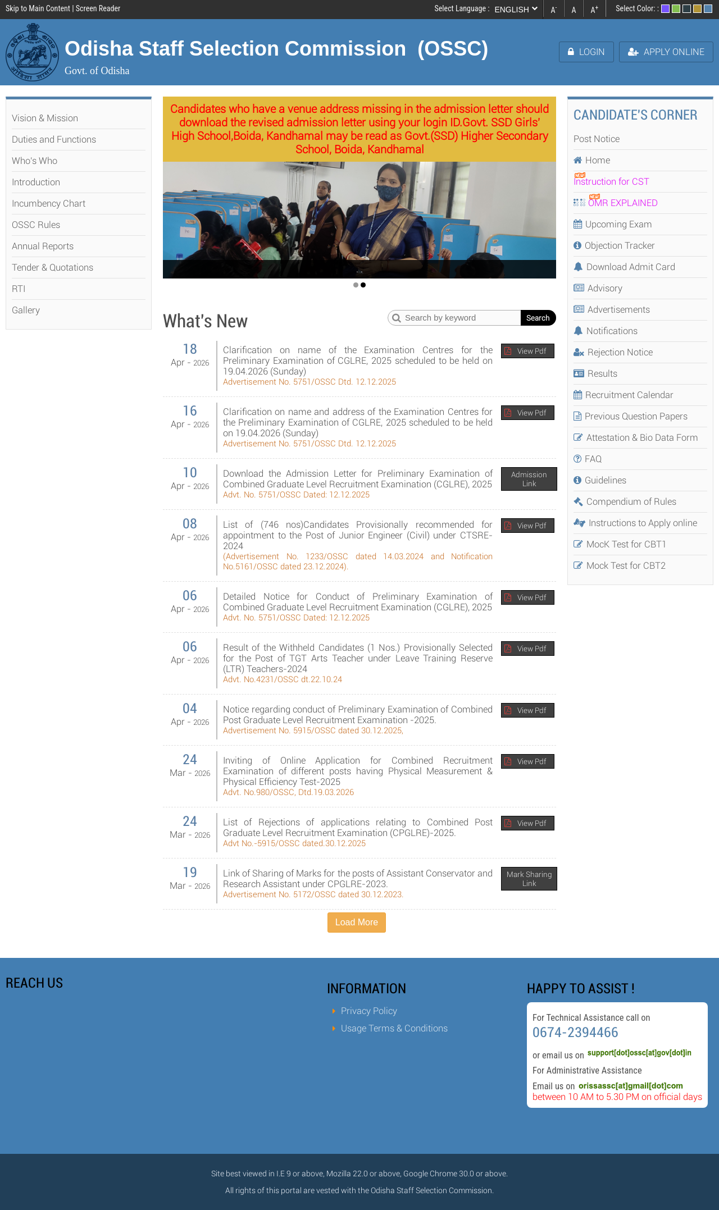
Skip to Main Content (38, 8)
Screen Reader (98, 8)
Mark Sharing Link (529, 879)
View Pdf (531, 350)
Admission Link (529, 479)
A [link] (553, 9)
